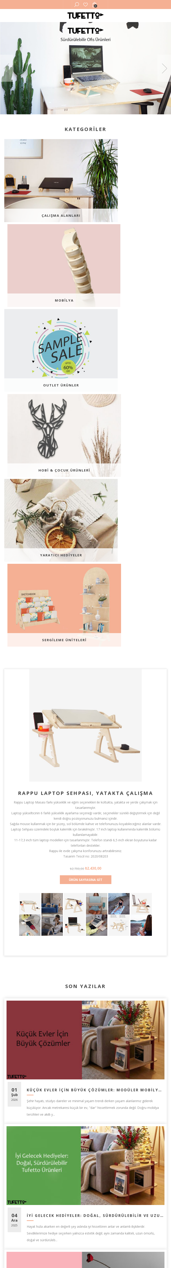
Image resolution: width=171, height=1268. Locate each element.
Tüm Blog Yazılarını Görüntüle (85, 1058)
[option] (85, 68)
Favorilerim (85, 4)
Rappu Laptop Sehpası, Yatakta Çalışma (85, 467)
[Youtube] (101, 1114)
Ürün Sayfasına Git (85, 554)
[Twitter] (70, 1114)
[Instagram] (116, 1114)
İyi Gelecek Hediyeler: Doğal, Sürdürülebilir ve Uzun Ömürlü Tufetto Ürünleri (95, 889)
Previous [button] (7, 68)
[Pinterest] (85, 1114)
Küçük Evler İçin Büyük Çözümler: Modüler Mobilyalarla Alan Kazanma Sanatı (95, 764)
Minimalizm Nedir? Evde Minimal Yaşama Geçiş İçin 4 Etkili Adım (95, 1015)
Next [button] (164, 68)
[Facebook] (55, 1114)
